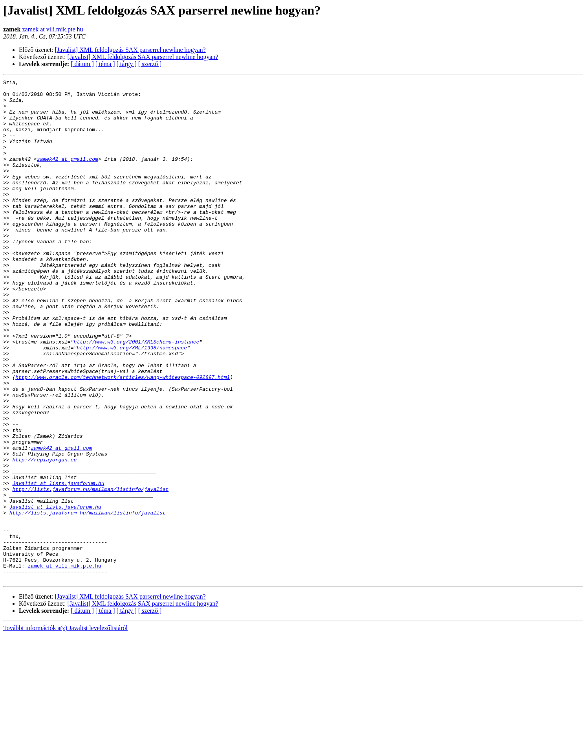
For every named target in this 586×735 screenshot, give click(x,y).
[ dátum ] (82, 64)
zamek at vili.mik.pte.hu (52, 29)
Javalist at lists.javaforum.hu (58, 564)
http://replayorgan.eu (44, 536)
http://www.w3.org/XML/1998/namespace (132, 401)
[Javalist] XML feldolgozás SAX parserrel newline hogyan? (130, 49)
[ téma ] (105, 64)
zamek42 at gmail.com (67, 175)
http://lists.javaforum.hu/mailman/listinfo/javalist (90, 571)
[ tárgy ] (127, 64)
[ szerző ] (150, 64)
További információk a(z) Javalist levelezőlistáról (65, 728)
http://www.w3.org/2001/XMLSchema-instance (136, 394)
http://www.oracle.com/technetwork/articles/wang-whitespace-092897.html (122, 437)
